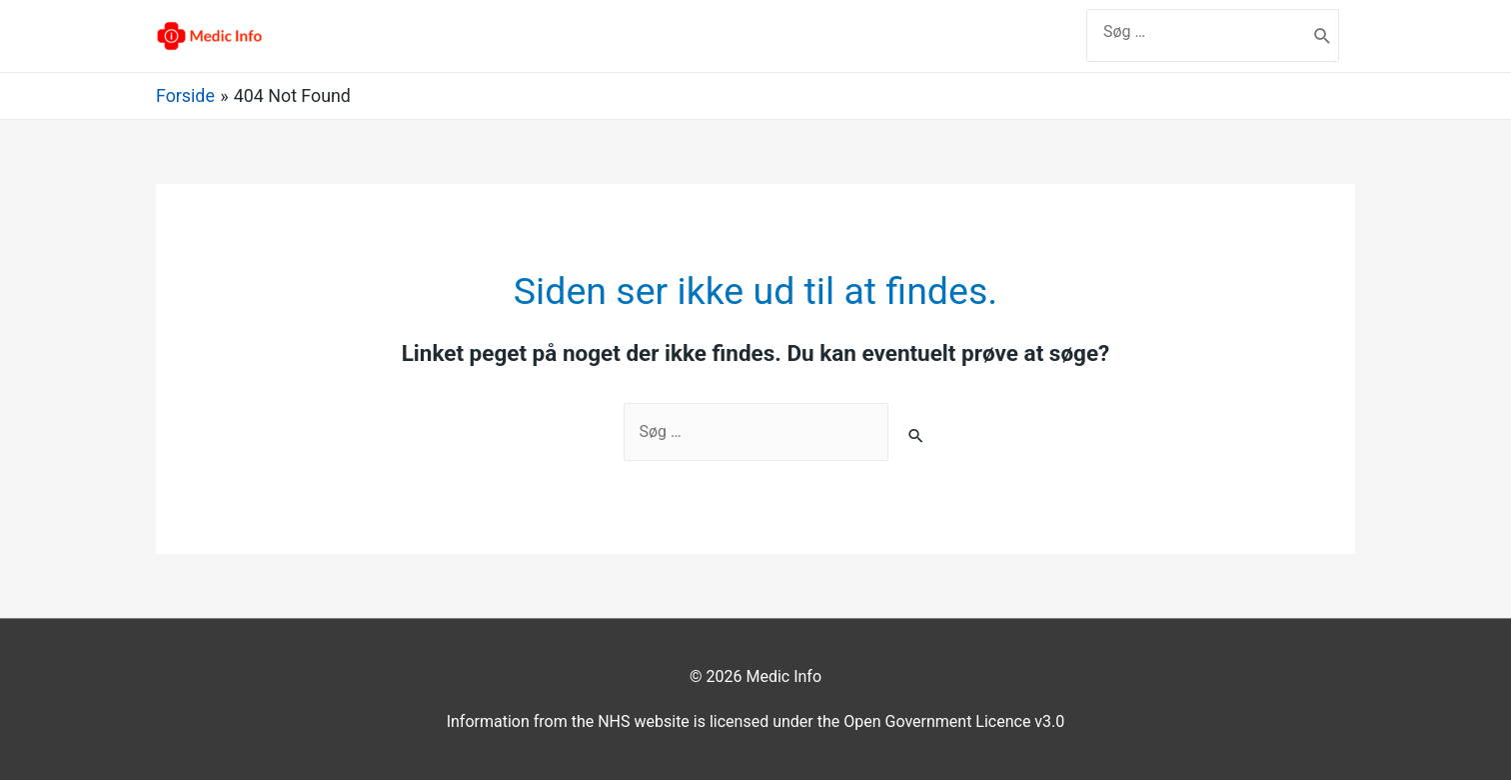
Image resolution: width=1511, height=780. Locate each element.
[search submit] (1322, 35)
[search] (1196, 31)
